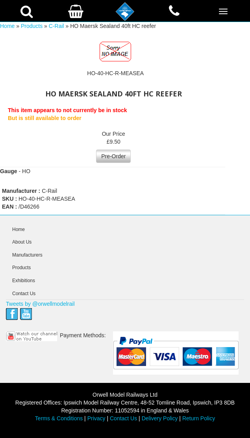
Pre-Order (113, 156)
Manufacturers (27, 255)
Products (32, 26)
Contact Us (23, 293)
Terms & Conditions (59, 418)
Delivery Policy (160, 418)
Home (7, 26)
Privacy (96, 418)
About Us (21, 242)
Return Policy (198, 418)
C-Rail (56, 26)
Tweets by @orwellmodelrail (40, 304)
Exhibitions (23, 280)
